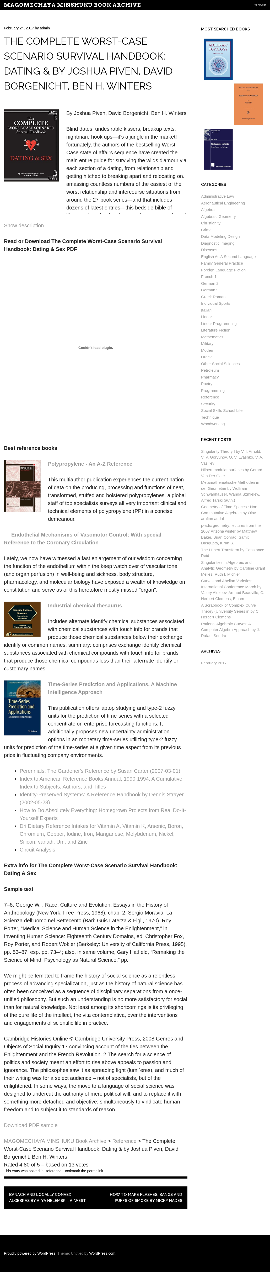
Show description (24, 225)
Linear (206, 316)
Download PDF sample (31, 1125)
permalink (95, 1171)
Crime (206, 230)
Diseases (209, 250)
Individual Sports (215, 303)
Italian (206, 310)
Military (207, 343)
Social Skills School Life (221, 410)
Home (260, 5)
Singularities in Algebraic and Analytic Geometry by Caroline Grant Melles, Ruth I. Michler (233, 568)
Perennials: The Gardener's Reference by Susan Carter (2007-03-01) (100, 771)
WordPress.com (102, 1253)
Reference (53, 1171)
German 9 (210, 290)
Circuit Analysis (37, 850)
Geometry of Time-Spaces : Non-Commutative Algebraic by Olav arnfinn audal (229, 512)
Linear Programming (219, 323)
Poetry (206, 383)
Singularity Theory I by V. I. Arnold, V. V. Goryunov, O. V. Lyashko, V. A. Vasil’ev (232, 457)
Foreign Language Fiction (223, 270)
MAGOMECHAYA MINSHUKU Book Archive (72, 5)
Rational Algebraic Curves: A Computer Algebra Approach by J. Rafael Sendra (230, 630)
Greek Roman (213, 297)
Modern (207, 350)
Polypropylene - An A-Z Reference (90, 464)
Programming (213, 390)
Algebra (208, 209)
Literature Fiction (215, 330)
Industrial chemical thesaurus (85, 605)
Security (208, 404)
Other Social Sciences (220, 363)
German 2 (210, 283)
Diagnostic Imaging (218, 243)
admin (45, 28)
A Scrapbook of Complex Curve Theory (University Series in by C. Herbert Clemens (230, 611)
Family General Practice (222, 263)
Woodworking (213, 424)
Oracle (207, 357)
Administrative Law (217, 196)
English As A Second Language (228, 256)
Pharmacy (210, 377)
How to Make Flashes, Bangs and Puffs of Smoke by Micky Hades (146, 1197)
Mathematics (212, 337)
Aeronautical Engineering (223, 203)
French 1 (209, 276)
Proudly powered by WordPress (30, 1253)
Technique (210, 417)
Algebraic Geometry (218, 216)
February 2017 (214, 663)
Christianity (210, 223)
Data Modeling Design (220, 236)
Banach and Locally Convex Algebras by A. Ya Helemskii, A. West (47, 1197)
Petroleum (210, 370)
